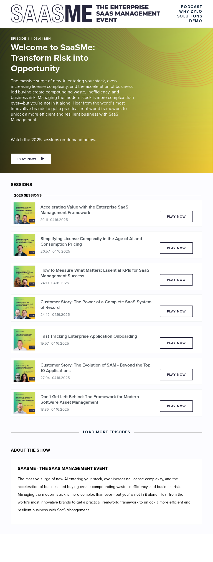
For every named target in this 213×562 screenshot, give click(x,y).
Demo (195, 21)
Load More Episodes (106, 432)
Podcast (191, 6)
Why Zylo (190, 11)
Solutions (189, 16)
